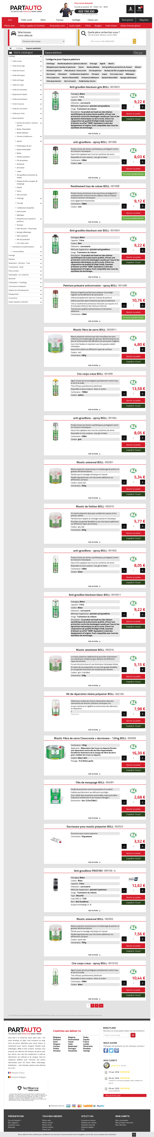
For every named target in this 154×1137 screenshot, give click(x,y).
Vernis (19, 191)
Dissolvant (20, 164)
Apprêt (102, 63)
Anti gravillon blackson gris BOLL (89, 87)
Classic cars (93, 20)
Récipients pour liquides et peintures (61, 67)
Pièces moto (47, 1124)
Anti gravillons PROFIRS (88, 871)
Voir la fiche (94, 133)
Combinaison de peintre (25, 208)
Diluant (19, 187)
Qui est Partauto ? (14, 1120)
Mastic (19, 153)
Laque (19, 171)
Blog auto (11, 1127)
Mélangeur (20, 215)
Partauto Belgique (17, 1077)
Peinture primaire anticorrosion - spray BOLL (90, 285)
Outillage (76, 20)
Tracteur (59, 20)
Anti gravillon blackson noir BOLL (89, 230)
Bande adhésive (22, 133)
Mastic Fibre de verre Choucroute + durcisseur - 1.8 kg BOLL (90, 738)
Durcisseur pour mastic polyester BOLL (90, 826)
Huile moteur (111, 26)
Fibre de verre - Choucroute (26, 229)
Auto (10, 20)
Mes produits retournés (124, 1122)
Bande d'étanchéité (24, 149)
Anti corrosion (22, 195)
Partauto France (16, 1072)
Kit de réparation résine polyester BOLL (90, 694)
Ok (134, 1134)
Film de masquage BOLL (90, 782)
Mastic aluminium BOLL (90, 650)
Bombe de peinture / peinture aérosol (72, 63)
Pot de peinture (22, 160)
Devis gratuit (127, 20)
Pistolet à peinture (23, 157)
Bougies (98, 26)
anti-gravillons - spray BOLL (90, 142)
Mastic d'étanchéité (23, 129)
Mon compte (123, 1116)
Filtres (88, 26)
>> (101, 1005)
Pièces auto (46, 1120)
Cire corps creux (22, 243)
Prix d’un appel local (90, 14)
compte (130, 11)
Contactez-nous (14, 1124)
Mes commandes (122, 1120)
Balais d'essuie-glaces (130, 26)
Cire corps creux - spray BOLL (89, 963)
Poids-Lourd (26, 20)
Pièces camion (47, 1122)
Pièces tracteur (47, 1127)
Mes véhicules (121, 1124)
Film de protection (23, 239)
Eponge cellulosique (24, 232)
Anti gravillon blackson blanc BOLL (89, 595)
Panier (140, 9)
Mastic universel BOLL (89, 462)
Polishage (50, 63)
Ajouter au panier (133, 113)
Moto (43, 20)
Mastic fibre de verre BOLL (89, 330)
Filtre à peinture (22, 236)
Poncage (93, 63)
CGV (82, 1129)
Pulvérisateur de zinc (24, 146)
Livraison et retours (88, 1120)
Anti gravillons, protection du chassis (117, 67)
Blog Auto (144, 20)
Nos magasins (13, 1122)
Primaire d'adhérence (90, 77)
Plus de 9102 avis (113, 1095)
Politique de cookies (88, 1122)
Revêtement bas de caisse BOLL (90, 186)
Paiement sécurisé (88, 1124)
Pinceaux (20, 225)
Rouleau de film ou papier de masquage (119, 70)
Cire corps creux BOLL (90, 374)
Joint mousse (21, 211)
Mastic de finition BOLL (90, 506)
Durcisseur (20, 168)
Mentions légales (87, 1127)
